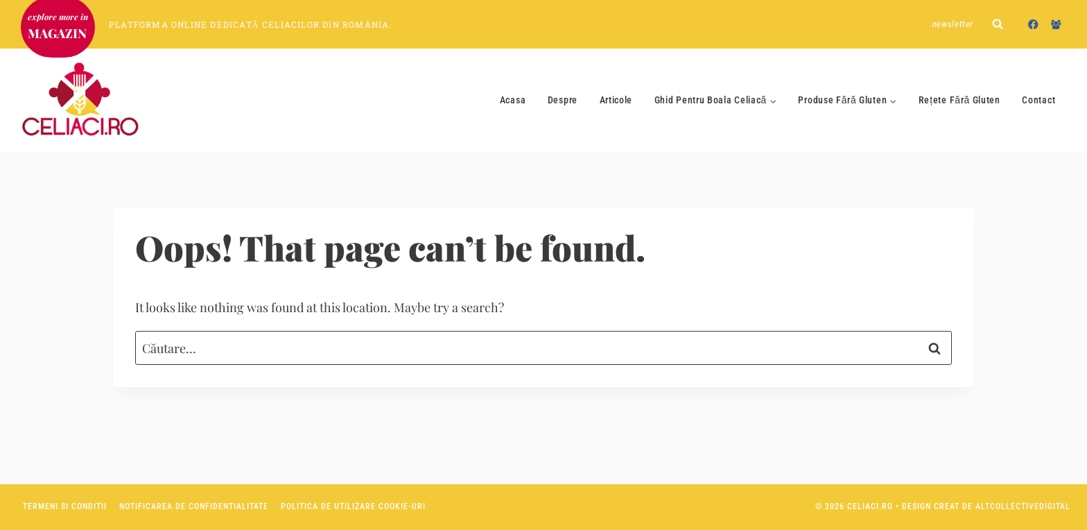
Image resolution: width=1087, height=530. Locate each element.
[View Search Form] (997, 24)
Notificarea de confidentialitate (193, 506)
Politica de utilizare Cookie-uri (353, 506)
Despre (562, 99)
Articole (616, 99)
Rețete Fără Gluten (959, 99)
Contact (1038, 99)
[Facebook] (1033, 24)
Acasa (513, 99)
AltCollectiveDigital (1022, 506)
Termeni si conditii (65, 506)
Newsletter (953, 24)
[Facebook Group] (1056, 24)
